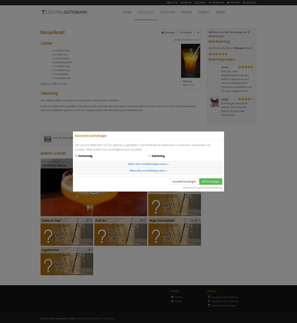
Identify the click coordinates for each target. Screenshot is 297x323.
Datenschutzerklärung (209, 187)
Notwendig (85, 156)
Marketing (158, 156)
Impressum (189, 187)
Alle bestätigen (211, 181)
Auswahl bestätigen (184, 181)
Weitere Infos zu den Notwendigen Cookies (148, 164)
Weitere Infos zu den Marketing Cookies (148, 171)
